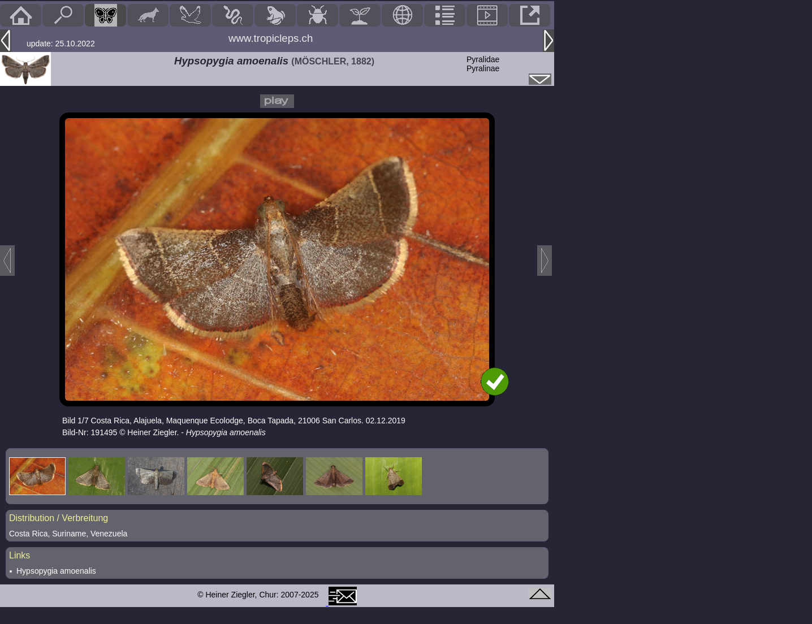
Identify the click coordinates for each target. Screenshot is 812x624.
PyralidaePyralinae (483, 64)
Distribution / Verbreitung (58, 518)
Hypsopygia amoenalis (56, 570)
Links (19, 555)
